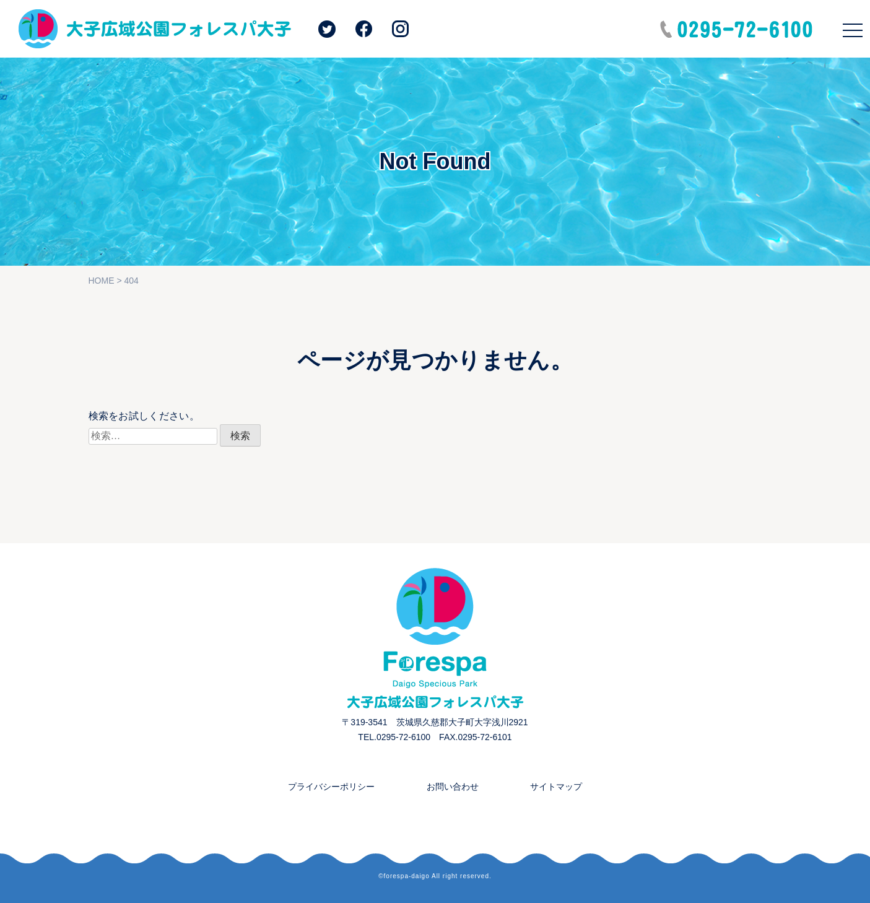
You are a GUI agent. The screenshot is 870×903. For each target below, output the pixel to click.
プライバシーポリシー (331, 787)
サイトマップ (556, 787)
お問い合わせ (453, 787)
